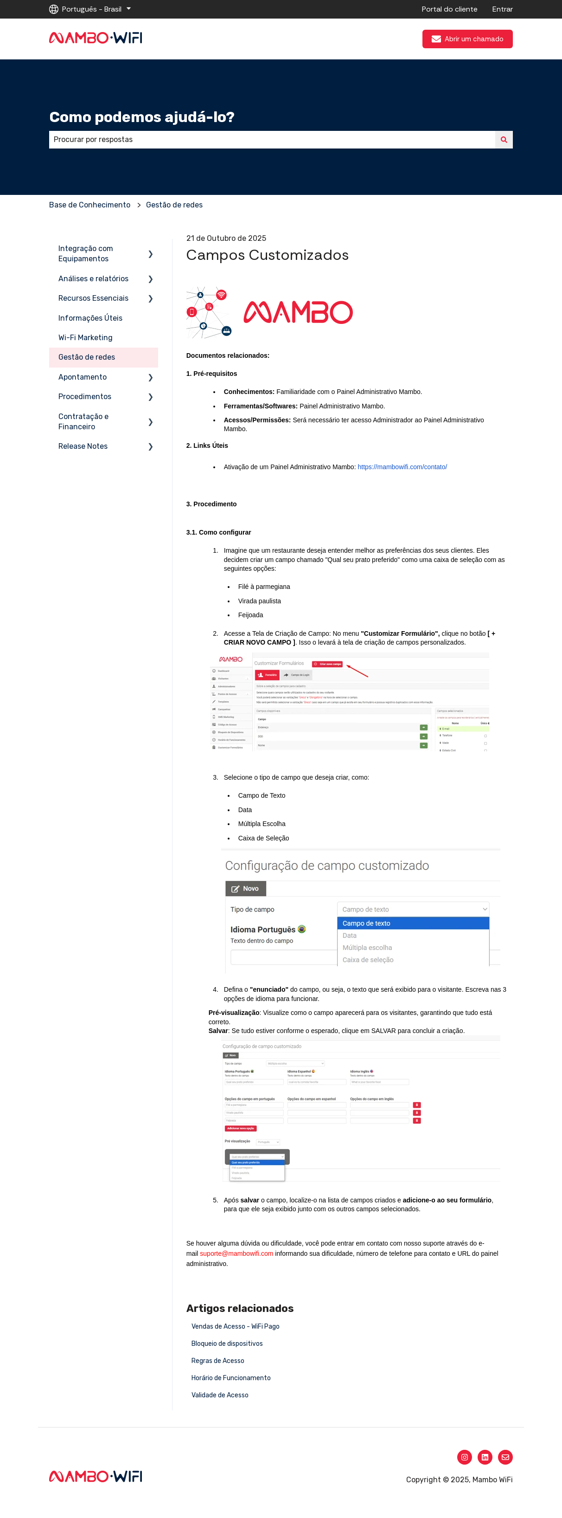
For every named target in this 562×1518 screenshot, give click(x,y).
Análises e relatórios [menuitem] (93, 278)
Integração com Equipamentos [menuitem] (85, 253)
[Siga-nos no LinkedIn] (485, 1457)
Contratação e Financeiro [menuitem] (83, 421)
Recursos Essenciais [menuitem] (93, 298)
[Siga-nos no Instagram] (464, 1457)
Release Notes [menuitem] (83, 446)
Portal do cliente (450, 9)
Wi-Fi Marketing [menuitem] (85, 337)
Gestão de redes (174, 204)
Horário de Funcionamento (231, 1378)
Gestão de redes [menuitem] (86, 357)
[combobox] (272, 140)
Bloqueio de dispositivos (227, 1344)
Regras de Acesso (218, 1361)
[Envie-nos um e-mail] (505, 1457)
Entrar (502, 9)
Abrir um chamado (468, 39)
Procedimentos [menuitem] (84, 396)
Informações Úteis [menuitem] (90, 318)
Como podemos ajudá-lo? (142, 117)
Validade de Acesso (220, 1395)
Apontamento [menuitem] (82, 377)
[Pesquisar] (504, 140)
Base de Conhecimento (89, 204)
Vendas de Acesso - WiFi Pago (236, 1327)
